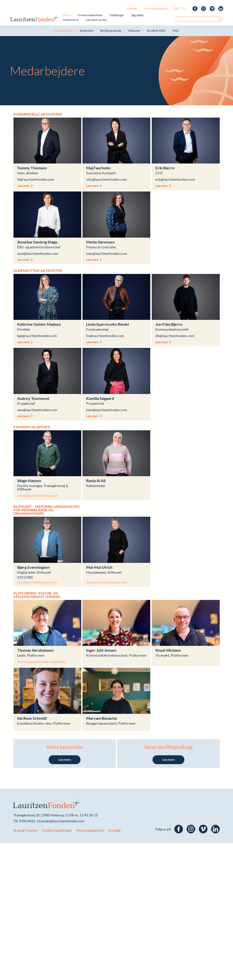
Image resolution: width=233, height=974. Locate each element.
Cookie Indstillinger (57, 830)
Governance (71, 20)
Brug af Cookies (26, 830)
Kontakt (114, 830)
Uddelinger (117, 15)
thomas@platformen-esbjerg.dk (41, 662)
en (184, 8)
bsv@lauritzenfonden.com (37, 582)
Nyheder (131, 8)
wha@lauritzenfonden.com (37, 495)
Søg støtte (137, 15)
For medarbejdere (156, 8)
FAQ (175, 30)
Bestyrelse (86, 30)
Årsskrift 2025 (156, 30)
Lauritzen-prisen (96, 20)
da (176, 8)
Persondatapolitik (90, 830)
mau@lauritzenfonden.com (106, 582)
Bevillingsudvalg (110, 30)
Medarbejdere (64, 30)
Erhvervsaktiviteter (90, 15)
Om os (67, 15)
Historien (134, 30)
